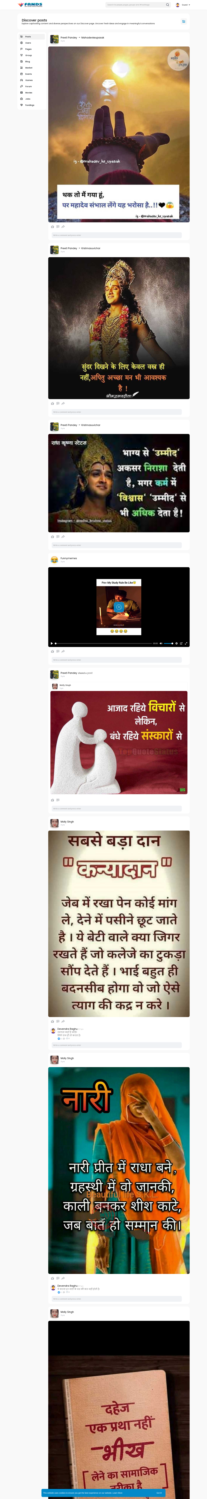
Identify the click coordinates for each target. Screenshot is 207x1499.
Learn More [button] (118, 1493)
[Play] (52, 643)
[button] (138, 5)
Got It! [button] (159, 1493)
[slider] (103, 643)
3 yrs (63, 41)
